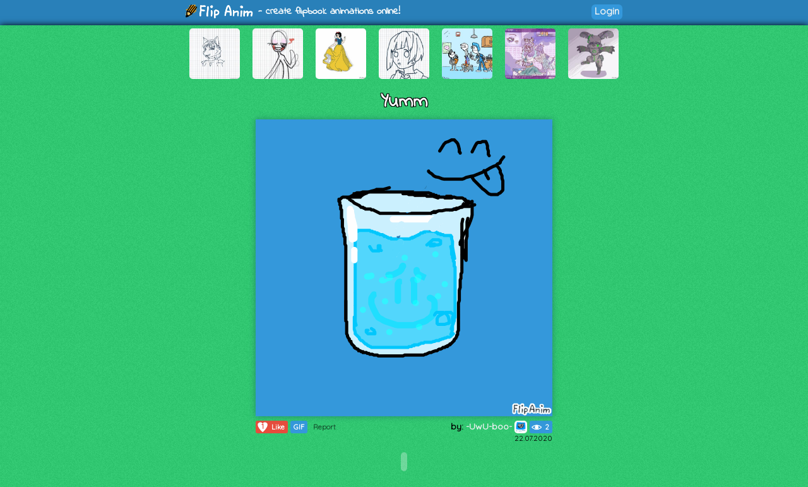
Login (607, 11)
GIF (299, 427)
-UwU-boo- (496, 426)
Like (270, 427)
